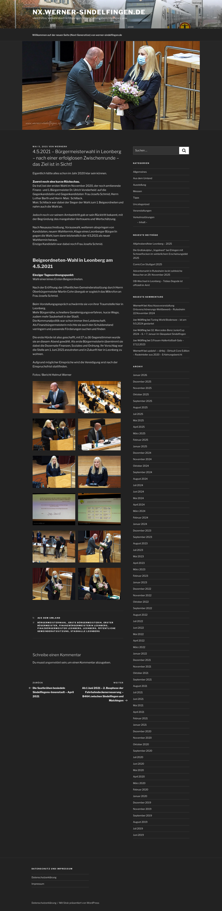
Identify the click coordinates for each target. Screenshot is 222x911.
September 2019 (142, 815)
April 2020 (139, 776)
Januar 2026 (140, 374)
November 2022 (142, 595)
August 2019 (140, 821)
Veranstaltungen (142, 210)
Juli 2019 (138, 828)
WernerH (61, 146)
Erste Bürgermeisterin (85, 622)
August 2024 (140, 478)
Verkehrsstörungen (143, 217)
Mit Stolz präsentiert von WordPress (79, 902)
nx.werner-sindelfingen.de (89, 12)
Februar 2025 (140, 439)
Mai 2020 (138, 770)
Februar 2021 (140, 718)
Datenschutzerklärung (44, 877)
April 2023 (139, 562)
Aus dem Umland (49, 618)
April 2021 (138, 711)
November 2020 (142, 737)
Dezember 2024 (142, 452)
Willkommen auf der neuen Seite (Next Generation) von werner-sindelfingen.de (77, 34)
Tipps (136, 197)
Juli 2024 (138, 485)
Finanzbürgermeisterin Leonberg (83, 625)
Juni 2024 (138, 491)
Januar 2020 (140, 796)
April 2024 (139, 504)
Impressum (38, 883)
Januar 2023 (140, 582)
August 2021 (140, 685)
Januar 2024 (140, 523)
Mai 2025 (138, 420)
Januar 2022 (140, 653)
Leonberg (90, 628)
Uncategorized (141, 204)
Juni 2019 (138, 834)
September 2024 (142, 472)
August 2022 (140, 614)
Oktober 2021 (140, 672)
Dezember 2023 (142, 530)
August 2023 (140, 543)
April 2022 (138, 640)
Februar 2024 (140, 517)
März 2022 (139, 647)
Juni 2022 (138, 627)
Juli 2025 (138, 413)
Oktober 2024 (141, 465)
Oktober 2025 (141, 394)
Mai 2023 (138, 556)
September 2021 (142, 679)
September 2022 (142, 608)
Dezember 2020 (142, 731)
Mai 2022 (138, 634)
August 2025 (140, 407)
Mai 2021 (138, 705)
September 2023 (142, 536)
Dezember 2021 (142, 659)
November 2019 (142, 808)
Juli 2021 (138, 692)
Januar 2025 (140, 446)
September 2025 (142, 400)
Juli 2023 (138, 549)
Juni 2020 (138, 763)
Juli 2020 (138, 757)
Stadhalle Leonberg (85, 631)
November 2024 (142, 459)
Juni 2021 (138, 698)
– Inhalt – (142, 222)
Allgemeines (140, 171)
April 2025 (139, 426)
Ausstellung (139, 184)
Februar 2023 (140, 575)
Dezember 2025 (142, 381)
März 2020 (139, 783)
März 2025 (139, 433)
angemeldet (53, 662)
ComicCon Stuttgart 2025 (147, 264)
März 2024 (139, 510)
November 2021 (142, 666)
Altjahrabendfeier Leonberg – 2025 (152, 243)
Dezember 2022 (142, 588)
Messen (137, 191)
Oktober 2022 (141, 601)
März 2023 (139, 569)
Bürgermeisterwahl (52, 622)
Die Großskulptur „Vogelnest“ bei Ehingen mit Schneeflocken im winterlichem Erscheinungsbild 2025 (160, 254)
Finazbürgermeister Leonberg (59, 628)
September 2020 (142, 750)
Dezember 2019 (142, 802)
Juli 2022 (138, 621)
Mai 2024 (138, 498)
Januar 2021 (140, 724)
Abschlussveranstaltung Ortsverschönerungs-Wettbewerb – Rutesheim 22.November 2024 (159, 309)
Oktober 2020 (141, 744)
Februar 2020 (140, 789)
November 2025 (142, 387)
